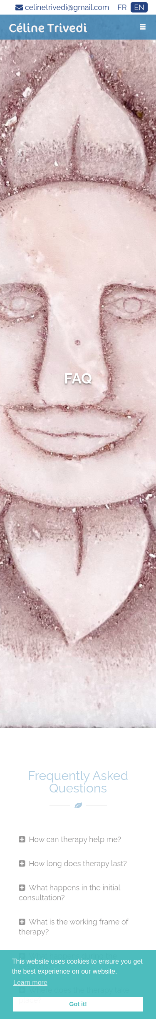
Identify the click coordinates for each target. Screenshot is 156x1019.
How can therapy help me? (70, 839)
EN (139, 7)
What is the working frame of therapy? (73, 926)
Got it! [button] (78, 1004)
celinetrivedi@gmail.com (62, 7)
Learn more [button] (30, 982)
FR (121, 7)
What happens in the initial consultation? (69, 892)
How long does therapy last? (73, 863)
